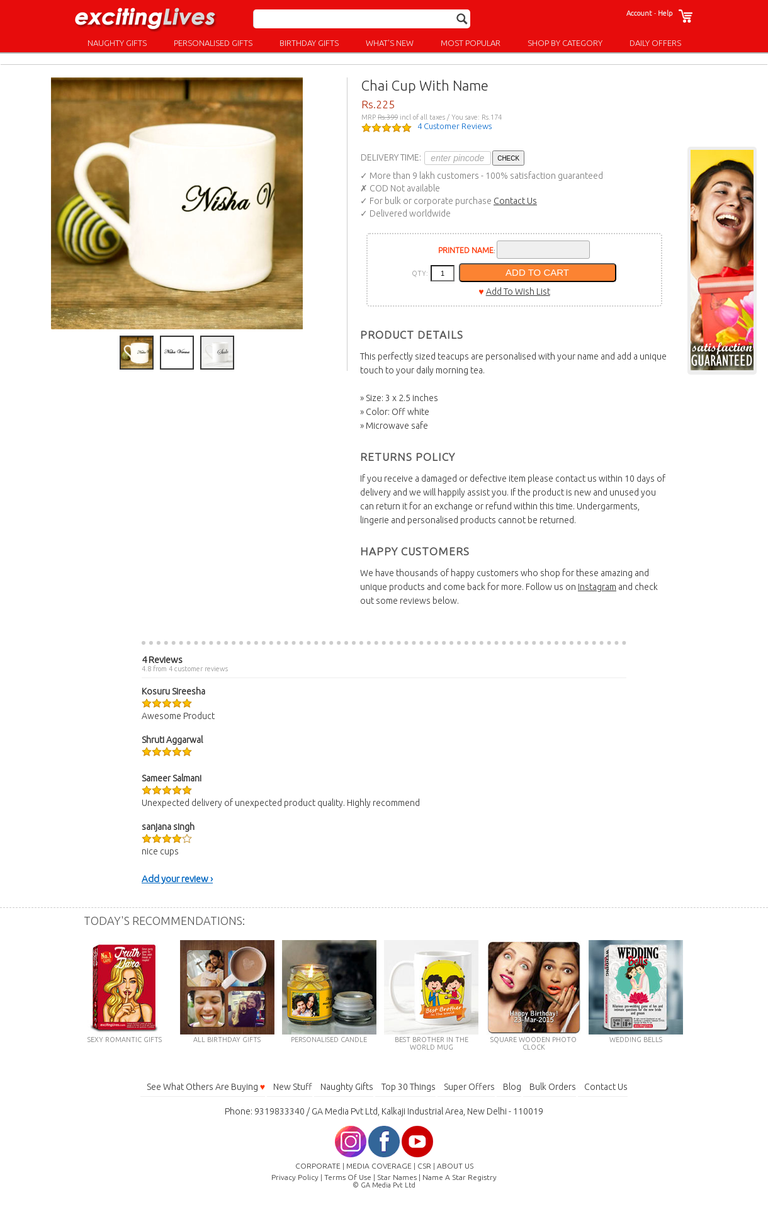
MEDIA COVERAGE (379, 1166)
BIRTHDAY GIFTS (309, 42)
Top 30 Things (408, 1087)
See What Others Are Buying (206, 1087)
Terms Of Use (347, 1177)
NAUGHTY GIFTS (117, 42)
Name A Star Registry (459, 1177)
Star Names (397, 1177)
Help (665, 13)
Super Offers (469, 1087)
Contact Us (515, 201)
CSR (424, 1166)
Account (639, 13)
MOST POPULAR (470, 42)
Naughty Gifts (346, 1087)
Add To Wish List (518, 291)
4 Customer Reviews (454, 126)
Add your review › (177, 878)
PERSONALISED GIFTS (213, 42)
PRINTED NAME (466, 250)
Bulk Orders (552, 1087)
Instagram (597, 587)
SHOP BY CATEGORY (565, 42)
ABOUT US (455, 1166)
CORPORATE (318, 1166)
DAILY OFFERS (655, 42)
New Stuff (292, 1087)
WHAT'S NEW (390, 42)
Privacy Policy (295, 1177)
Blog (512, 1087)
